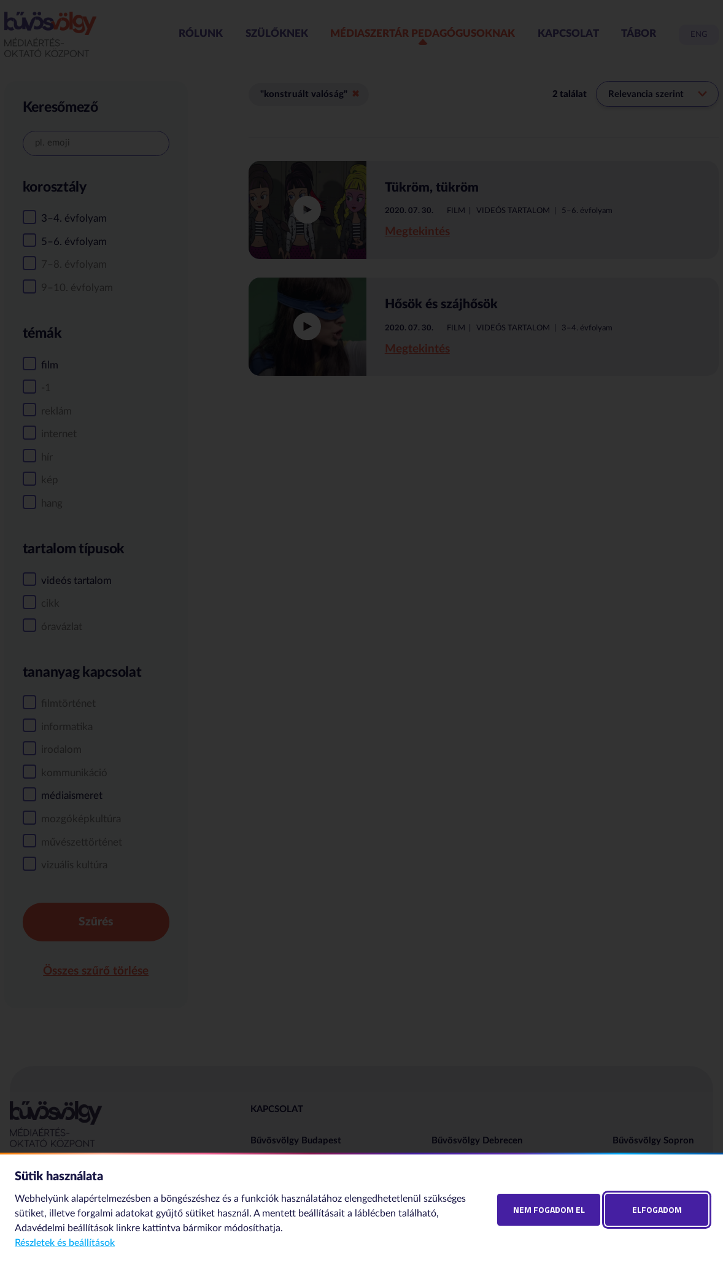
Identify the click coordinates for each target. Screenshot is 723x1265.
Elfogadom (657, 1209)
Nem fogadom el (549, 1209)
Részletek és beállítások (65, 1243)
